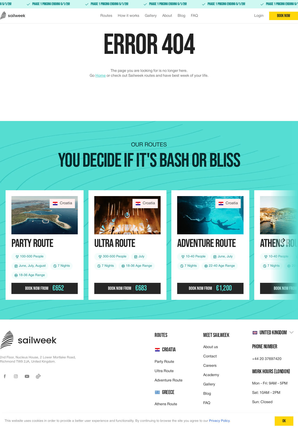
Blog (207, 393)
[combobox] (273, 333)
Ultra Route (164, 371)
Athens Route (166, 404)
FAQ (206, 403)
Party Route (164, 361)
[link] (149, 4)
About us (210, 347)
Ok (284, 421)
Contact (210, 356)
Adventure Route (169, 380)
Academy (211, 375)
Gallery (209, 384)
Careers (210, 365)
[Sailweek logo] (12, 16)
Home (100, 75)
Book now (283, 15)
